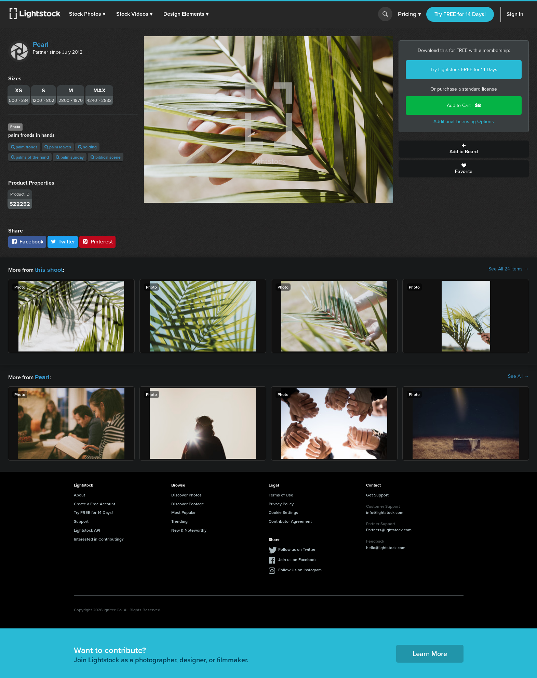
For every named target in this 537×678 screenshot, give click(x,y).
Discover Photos (186, 493)
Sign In (515, 14)
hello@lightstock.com (385, 545)
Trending (179, 519)
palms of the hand (30, 157)
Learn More (430, 651)
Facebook (27, 241)
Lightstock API (87, 528)
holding (87, 147)
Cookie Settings (283, 510)
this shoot (47, 269)
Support (81, 519)
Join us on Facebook (297, 557)
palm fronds (24, 147)
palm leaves (57, 147)
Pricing (409, 14)
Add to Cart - (464, 105)
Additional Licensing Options (463, 121)
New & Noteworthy (188, 528)
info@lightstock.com (384, 510)
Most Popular (183, 510)
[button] (88, 14)
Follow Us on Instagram (300, 568)
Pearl (41, 44)
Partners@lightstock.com (389, 528)
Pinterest (97, 241)
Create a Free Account (94, 502)
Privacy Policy (281, 502)
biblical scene (106, 157)
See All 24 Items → (508, 269)
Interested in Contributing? (99, 537)
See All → (518, 375)
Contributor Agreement (290, 519)
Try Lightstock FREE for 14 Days (463, 69)
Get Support (377, 493)
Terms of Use (281, 493)
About (79, 493)
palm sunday (70, 157)
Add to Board (464, 149)
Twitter (63, 241)
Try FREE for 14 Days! (460, 14)
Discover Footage (187, 502)
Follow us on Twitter (297, 547)
